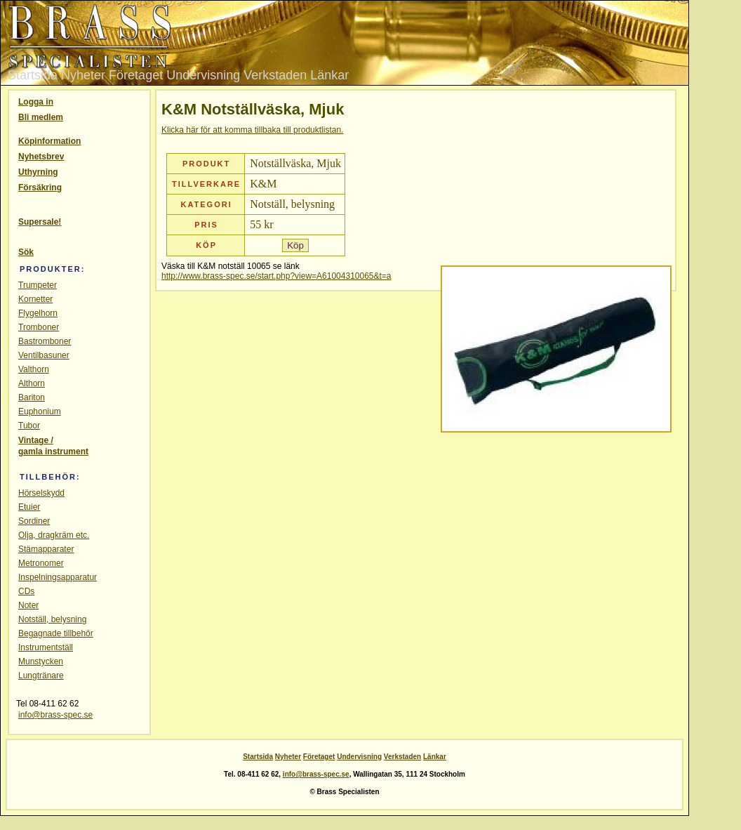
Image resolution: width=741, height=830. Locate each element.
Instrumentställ (45, 647)
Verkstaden (275, 75)
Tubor (29, 425)
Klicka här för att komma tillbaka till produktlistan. (252, 130)
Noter (28, 605)
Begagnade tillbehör (55, 633)
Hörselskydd (41, 493)
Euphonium (39, 411)
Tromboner (38, 327)
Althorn (31, 383)
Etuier (29, 507)
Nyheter (83, 75)
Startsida (33, 75)
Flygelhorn (38, 313)
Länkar (329, 75)
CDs (26, 591)
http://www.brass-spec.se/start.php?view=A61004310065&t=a (276, 276)
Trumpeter (37, 285)
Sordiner (34, 521)
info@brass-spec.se (55, 715)
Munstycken (40, 661)
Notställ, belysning (52, 619)
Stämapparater (46, 549)
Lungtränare (41, 675)
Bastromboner (44, 341)
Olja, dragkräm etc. (53, 535)
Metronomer (41, 563)
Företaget (136, 75)
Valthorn (33, 369)
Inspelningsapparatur (57, 577)
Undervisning (203, 75)
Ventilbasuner (43, 355)
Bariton (31, 397)
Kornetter (35, 299)
